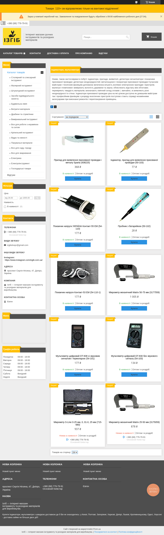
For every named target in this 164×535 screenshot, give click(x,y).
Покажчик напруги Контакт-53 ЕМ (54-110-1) (78, 292)
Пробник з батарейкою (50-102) (134, 226)
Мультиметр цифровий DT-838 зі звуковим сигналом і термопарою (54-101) (78, 357)
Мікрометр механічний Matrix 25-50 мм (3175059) (134, 422)
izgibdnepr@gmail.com (17, 245)
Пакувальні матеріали (21, 143)
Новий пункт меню (11, 471)
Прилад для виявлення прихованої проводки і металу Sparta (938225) (78, 161)
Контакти (35, 53)
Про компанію (83, 53)
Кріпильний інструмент (22, 132)
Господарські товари (21, 168)
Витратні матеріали (20, 109)
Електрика (16, 158)
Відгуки (103, 53)
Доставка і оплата (58, 53)
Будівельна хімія (19, 104)
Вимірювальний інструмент (24, 119)
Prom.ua (97, 529)
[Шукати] (127, 37)
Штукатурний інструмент (23, 91)
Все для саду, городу (21, 148)
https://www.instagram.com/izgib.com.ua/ (24, 260)
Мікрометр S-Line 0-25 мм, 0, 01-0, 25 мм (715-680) (78, 423)
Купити (77, 178)
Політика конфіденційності (130, 532)
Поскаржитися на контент (105, 532)
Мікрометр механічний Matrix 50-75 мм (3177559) (134, 292)
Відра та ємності (19, 138)
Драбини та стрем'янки (22, 114)
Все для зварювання (21, 153)
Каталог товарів (13, 53)
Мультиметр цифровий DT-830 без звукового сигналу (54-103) (134, 357)
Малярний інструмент (21, 85)
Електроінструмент (20, 163)
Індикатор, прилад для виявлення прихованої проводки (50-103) (134, 161)
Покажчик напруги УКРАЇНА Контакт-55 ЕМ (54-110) (77, 227)
